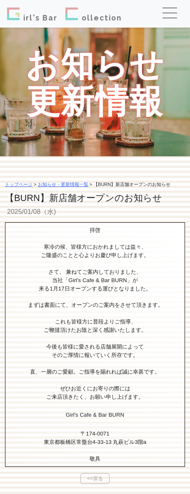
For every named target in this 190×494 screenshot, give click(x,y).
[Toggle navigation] (172, 14)
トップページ (18, 184)
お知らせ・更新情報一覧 (63, 184)
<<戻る (95, 478)
